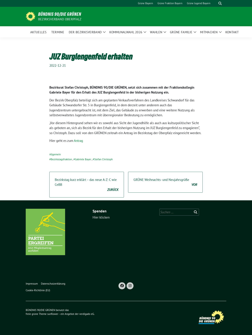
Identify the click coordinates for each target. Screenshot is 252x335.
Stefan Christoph (103, 159)
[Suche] (215, 3)
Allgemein (55, 154)
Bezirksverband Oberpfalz (59, 19)
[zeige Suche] (220, 3)
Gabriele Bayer (83, 159)
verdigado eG (86, 314)
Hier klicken (101, 217)
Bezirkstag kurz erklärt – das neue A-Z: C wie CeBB (86, 185)
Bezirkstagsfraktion (61, 159)
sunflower (52, 314)
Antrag (78, 141)
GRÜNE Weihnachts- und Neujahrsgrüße (165, 182)
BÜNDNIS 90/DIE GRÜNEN (59, 14)
